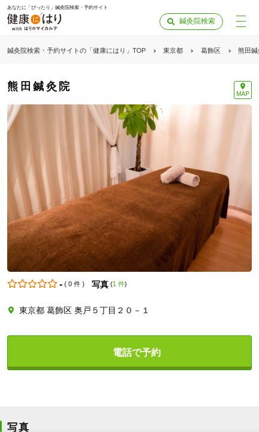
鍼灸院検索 (197, 21)
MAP (242, 94)
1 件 (119, 283)
